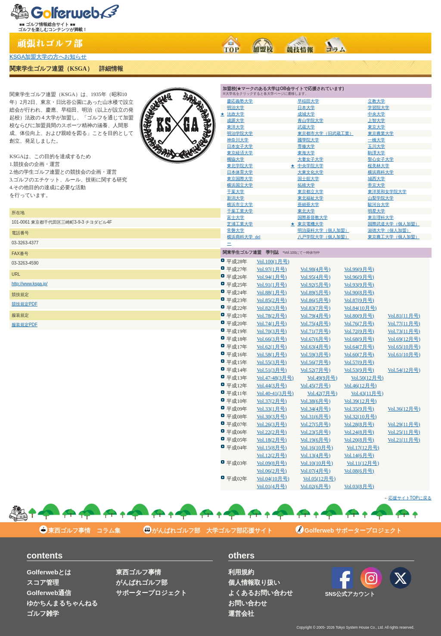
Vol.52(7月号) (315, 370)
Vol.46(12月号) (360, 386)
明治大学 (235, 107)
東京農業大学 (381, 133)
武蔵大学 (306, 127)
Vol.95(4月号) (315, 277)
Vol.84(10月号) (360, 308)
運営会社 (241, 613)
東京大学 (376, 127)
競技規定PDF (24, 304)
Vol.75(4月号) (315, 324)
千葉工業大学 (240, 211)
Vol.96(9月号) (359, 277)
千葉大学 (235, 191)
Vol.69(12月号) (404, 339)
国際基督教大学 (313, 217)
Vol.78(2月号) (271, 316)
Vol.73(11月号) (404, 331)
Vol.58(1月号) (271, 355)
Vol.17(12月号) (363, 448)
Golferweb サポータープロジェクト (348, 530)
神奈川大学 (237, 139)
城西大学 (376, 178)
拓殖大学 (306, 185)
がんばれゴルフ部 (142, 582)
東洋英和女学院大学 (387, 191)
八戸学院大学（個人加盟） (323, 236)
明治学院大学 (240, 133)
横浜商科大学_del (243, 236)
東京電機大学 (310, 223)
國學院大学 (308, 139)
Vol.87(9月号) (359, 300)
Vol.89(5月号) (315, 293)
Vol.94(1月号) (271, 277)
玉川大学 (376, 146)
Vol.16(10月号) (317, 448)
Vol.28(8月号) (359, 424)
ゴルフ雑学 (43, 613)
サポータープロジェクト (151, 592)
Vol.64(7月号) (359, 347)
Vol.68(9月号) (359, 339)
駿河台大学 (378, 204)
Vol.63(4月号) (315, 347)
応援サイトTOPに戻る (410, 498)
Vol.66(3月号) (271, 339)
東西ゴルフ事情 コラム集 (80, 530)
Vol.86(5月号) (315, 300)
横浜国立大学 (240, 185)
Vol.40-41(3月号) (275, 393)
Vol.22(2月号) (271, 432)
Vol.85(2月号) (271, 300)
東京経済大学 (240, 152)
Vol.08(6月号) (359, 471)
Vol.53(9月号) (359, 370)
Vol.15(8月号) (271, 448)
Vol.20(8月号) (359, 440)
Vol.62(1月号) (271, 347)
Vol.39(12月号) (360, 401)
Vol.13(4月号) (315, 455)
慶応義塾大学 (240, 101)
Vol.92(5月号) (315, 285)
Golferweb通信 (49, 592)
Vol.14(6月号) (359, 455)
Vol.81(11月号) (404, 316)
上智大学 (376, 120)
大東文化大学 (310, 172)
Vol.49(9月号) (322, 378)
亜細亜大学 (308, 204)
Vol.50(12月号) (367, 378)
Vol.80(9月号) (359, 316)
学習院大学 (378, 107)
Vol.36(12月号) (404, 409)
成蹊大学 (235, 120)
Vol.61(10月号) (404, 355)
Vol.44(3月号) (271, 386)
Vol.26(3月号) (271, 424)
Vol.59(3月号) (315, 355)
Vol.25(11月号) (404, 432)
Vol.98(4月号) (315, 269)
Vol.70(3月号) (271, 331)
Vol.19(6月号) (315, 440)
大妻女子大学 (310, 159)
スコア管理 (43, 582)
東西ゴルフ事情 (138, 572)
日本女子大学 (240, 146)
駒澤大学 (376, 152)
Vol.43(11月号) (367, 393)
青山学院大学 (310, 120)
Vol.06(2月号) (271, 471)
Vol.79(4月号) (315, 316)
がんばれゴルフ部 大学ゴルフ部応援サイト (208, 530)
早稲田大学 (308, 101)
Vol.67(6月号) (315, 339)
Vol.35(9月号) (359, 409)
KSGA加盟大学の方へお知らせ (48, 56)
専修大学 (306, 146)
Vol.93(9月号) (359, 285)
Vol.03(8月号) (359, 486)
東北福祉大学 (310, 198)
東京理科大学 (381, 217)
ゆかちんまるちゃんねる (62, 603)
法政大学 (235, 114)
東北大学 (306, 211)
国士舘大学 (308, 178)
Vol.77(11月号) (404, 324)
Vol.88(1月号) (271, 293)
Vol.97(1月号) (271, 269)
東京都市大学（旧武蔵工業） (326, 133)
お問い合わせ (247, 603)
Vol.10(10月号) (317, 463)
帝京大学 (376, 185)
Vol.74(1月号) (271, 324)
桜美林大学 (378, 165)
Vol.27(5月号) (315, 424)
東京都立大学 (310, 191)
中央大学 (376, 114)
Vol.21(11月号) (404, 440)
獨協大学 (235, 159)
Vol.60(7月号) (359, 355)
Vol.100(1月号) (273, 262)
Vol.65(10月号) (404, 347)
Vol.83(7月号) (315, 308)
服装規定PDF (24, 324)
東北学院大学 (240, 165)
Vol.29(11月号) (404, 424)
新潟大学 (235, 198)
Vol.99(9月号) (359, 269)
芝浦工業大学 (240, 223)
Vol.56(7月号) (315, 362)
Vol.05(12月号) (319, 479)
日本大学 (306, 107)
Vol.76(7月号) (359, 324)
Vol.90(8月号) (359, 293)
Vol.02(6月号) (315, 486)
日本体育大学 (240, 172)
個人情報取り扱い (254, 582)
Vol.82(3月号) (271, 308)
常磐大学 (235, 230)
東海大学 (306, 152)
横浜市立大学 (240, 204)
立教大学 (376, 101)
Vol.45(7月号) (315, 386)
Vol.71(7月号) (315, 331)
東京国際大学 (240, 178)
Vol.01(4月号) (271, 486)
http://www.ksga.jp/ (29, 283)
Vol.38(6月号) (315, 401)
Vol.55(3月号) (271, 362)
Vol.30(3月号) (271, 417)
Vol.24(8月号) (359, 432)
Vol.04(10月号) (273, 479)
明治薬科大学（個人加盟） (323, 230)
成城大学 (306, 114)
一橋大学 (376, 139)
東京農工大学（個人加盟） (393, 236)
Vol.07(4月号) (315, 471)
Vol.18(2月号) (271, 440)
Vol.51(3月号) (271, 370)
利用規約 (241, 572)
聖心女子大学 (381, 159)
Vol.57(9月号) (359, 362)
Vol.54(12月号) (404, 370)
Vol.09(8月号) (271, 463)
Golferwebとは (49, 572)
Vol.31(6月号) (315, 417)
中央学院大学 (310, 165)
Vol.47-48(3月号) (275, 378)
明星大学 (376, 211)
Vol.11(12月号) (363, 463)
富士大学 (235, 217)
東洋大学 (235, 127)
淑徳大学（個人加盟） (389, 230)
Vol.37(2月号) (271, 401)
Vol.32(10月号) (360, 417)
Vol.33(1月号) (271, 409)
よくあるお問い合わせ (260, 592)
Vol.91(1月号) (271, 285)
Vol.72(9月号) (359, 331)
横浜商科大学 (381, 172)
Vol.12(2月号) (271, 455)
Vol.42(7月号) (322, 393)
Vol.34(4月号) (315, 409)
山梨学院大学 (381, 198)
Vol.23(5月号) (315, 432)
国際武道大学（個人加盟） (393, 223)
